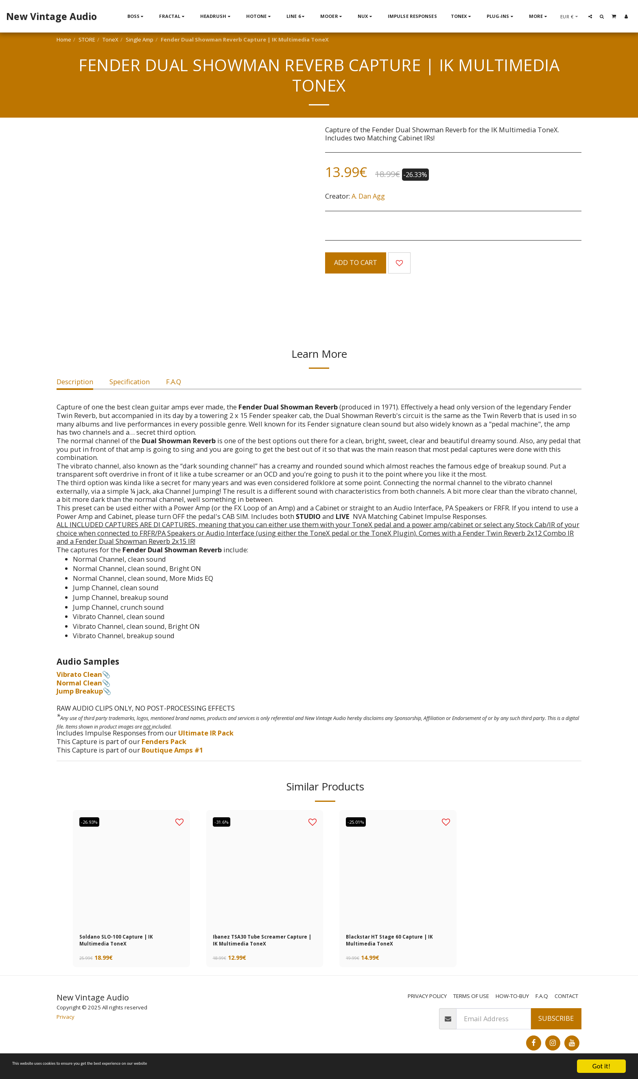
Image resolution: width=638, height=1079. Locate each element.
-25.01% (359, 821)
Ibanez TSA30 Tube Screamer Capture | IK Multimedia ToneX (261, 943)
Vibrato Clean (79, 674)
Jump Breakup (80, 691)
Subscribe (556, 1024)
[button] (590, 16)
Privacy (65, 1022)
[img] (264, 868)
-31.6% (225, 821)
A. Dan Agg (368, 196)
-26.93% (93, 821)
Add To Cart (355, 262)
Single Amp (139, 39)
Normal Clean (79, 682)
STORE (87, 39)
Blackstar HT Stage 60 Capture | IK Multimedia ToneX (397, 943)
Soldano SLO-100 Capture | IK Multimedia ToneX (127, 943)
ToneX (110, 39)
